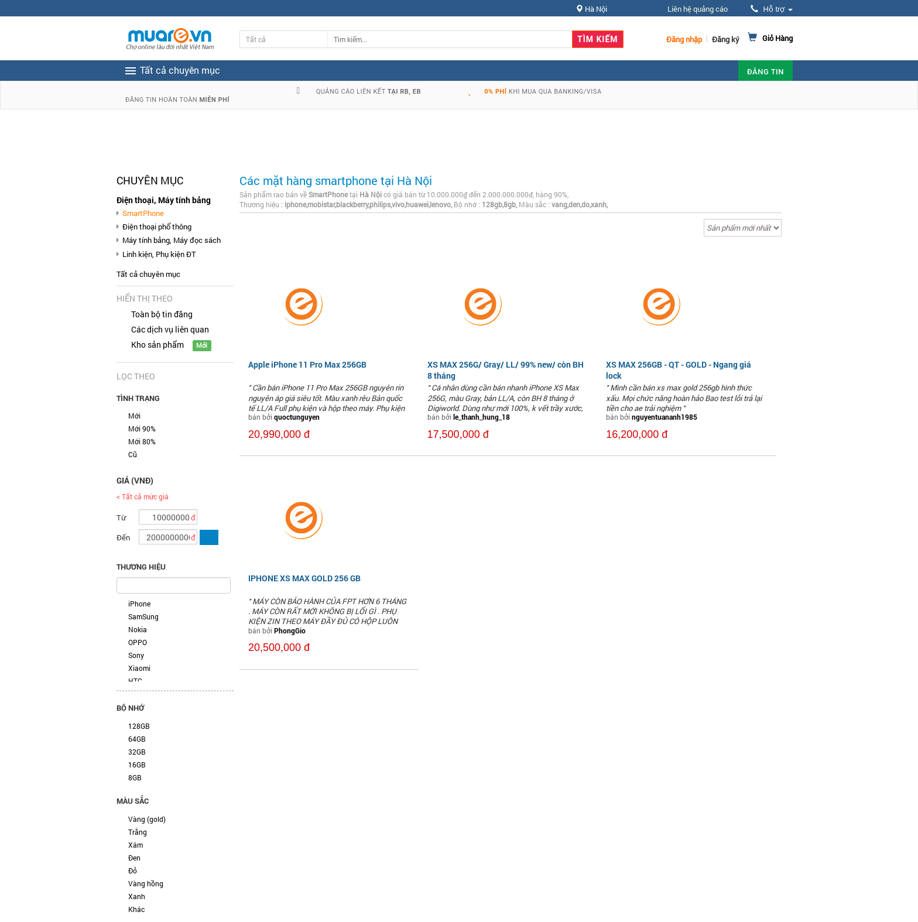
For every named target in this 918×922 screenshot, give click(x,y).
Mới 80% (142, 441)
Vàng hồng (145, 883)
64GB (137, 738)
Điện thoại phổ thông (156, 226)
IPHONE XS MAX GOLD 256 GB (304, 578)
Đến (123, 537)
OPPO (137, 642)
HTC (135, 680)
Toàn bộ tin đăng (162, 314)
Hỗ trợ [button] (772, 9)
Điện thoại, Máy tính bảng (164, 199)
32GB (137, 751)
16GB (137, 764)
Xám (135, 844)
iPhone (139, 603)
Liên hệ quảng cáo (697, 9)
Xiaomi (139, 668)
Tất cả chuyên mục (148, 274)
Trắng (137, 832)
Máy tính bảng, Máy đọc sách (171, 240)
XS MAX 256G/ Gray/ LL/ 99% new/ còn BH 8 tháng (505, 370)
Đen (134, 857)
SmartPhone (143, 213)
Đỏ (132, 870)
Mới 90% (142, 428)
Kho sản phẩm (157, 344)
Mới (134, 415)
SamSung (143, 616)
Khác (136, 909)
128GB (139, 726)
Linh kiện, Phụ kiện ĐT (159, 254)
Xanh (136, 896)
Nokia (137, 629)
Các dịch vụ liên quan (170, 329)
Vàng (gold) (147, 819)
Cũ (132, 454)
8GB (135, 777)
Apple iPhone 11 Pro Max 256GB (307, 364)
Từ (121, 517)
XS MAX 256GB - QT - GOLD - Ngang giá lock (678, 370)
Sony (136, 655)
